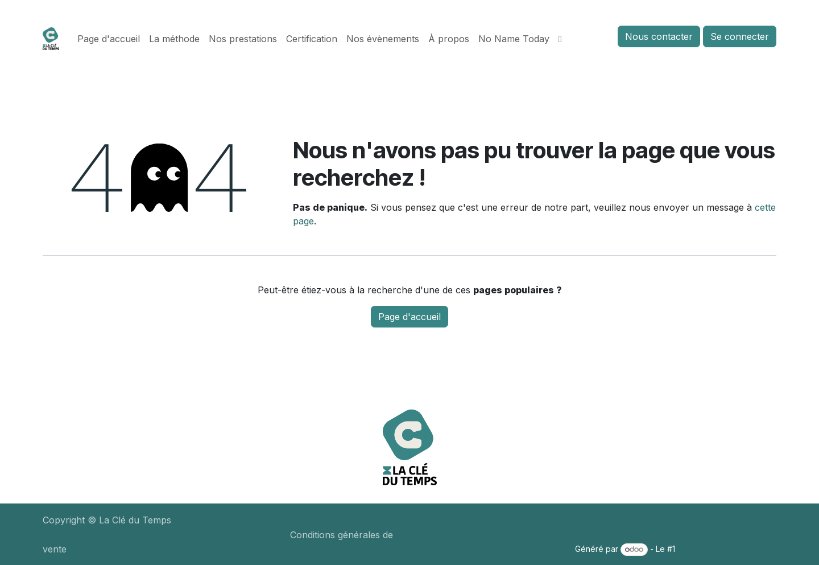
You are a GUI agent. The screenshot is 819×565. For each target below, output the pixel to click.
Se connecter (739, 36)
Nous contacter (659, 36)
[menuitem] (108, 38)
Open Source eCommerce (726, 549)
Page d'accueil (409, 316)
